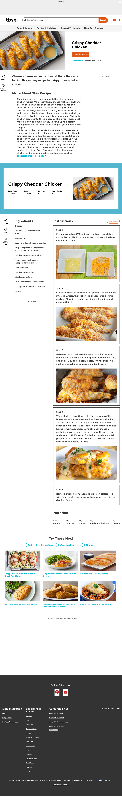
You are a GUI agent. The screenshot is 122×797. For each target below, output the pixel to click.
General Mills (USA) (56, 713)
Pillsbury (5, 713)
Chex (27, 720)
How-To (88, 28)
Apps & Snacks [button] (24, 28)
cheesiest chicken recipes (31, 156)
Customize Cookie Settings (72, 780)
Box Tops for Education (10, 722)
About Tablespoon (31, 780)
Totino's (28, 771)
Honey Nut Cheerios (33, 737)
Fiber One (29, 741)
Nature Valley (30, 746)
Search (103, 20)
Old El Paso (30, 763)
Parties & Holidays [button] (46, 28)
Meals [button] (76, 28)
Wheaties (29, 767)
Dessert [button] (65, 28)
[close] (120, 2)
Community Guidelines (61, 785)
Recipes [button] (99, 28)
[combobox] (60, 20)
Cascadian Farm (31, 759)
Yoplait (28, 733)
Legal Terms (108, 780)
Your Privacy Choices (92, 780)
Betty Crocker (7, 718)
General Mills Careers (56, 726)
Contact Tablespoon (16, 780)
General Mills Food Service (58, 722)
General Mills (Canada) (57, 718)
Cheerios (29, 754)
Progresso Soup (31, 729)
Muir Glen (29, 724)
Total (27, 750)
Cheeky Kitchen (78, 60)
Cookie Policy (56, 780)
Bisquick (29, 716)
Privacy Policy (45, 780)
